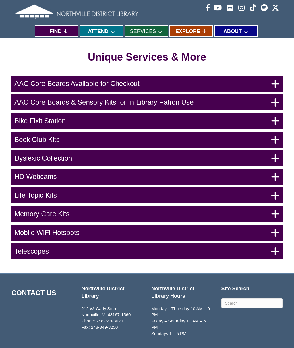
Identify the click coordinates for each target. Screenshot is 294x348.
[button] (147, 84)
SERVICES (146, 31)
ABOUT (236, 31)
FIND (58, 31)
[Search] (252, 303)
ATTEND (101, 31)
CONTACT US (33, 293)
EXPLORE (191, 31)
